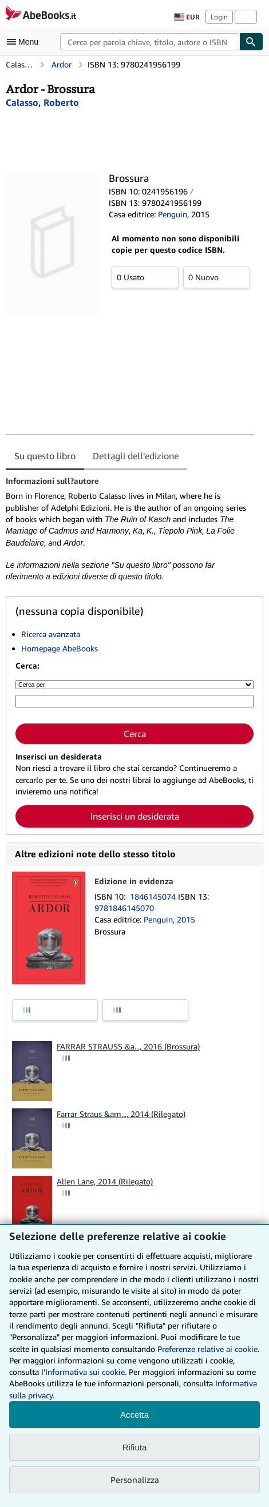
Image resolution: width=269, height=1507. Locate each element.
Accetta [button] (134, 1414)
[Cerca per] (134, 684)
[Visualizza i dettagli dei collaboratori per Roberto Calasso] (42, 102)
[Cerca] (251, 41)
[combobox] (149, 41)
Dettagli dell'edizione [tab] (136, 456)
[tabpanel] (130, 529)
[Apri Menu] (25, 41)
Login (219, 17)
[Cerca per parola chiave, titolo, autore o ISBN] (134, 701)
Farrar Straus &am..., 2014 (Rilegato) (121, 1114)
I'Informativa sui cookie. (83, 1372)
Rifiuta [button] (134, 1447)
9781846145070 (124, 908)
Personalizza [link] (134, 1479)
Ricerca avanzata (50, 634)
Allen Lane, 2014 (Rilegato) (105, 1181)
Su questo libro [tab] (45, 456)
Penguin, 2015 (169, 919)
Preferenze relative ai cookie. (208, 1349)
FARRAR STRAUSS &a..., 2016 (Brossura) (128, 1046)
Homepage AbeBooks (59, 648)
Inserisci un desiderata (134, 816)
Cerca (135, 733)
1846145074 (154, 896)
